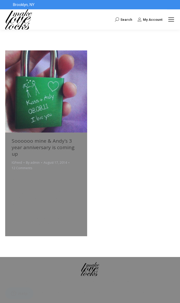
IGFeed (17, 162)
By (33, 162)
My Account (149, 19)
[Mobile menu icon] (171, 19)
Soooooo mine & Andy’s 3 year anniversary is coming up (43, 147)
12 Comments (22, 168)
